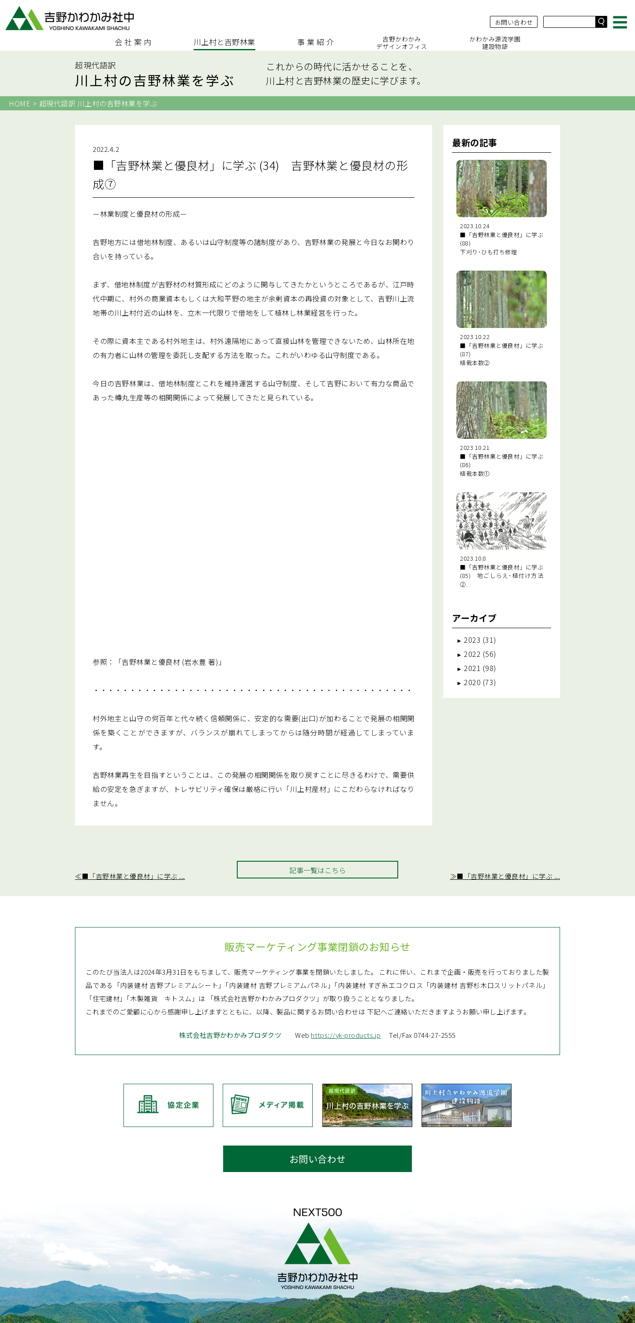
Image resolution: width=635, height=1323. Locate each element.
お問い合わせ (513, 16)
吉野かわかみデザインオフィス (401, 41)
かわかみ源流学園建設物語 (494, 41)
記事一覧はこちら (317, 793)
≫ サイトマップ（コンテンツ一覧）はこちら (318, 1311)
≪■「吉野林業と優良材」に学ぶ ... (130, 799)
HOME (19, 103)
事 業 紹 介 (315, 40)
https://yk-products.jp (347, 994)
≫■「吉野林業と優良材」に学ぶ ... (505, 799)
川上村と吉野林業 (224, 40)
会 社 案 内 (133, 40)
